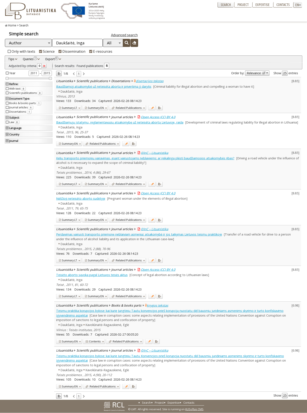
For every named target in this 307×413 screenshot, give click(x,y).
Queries (30, 59)
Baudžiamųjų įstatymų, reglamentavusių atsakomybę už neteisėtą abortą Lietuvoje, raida (119, 122)
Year (12, 73)
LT (68, 108)
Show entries (285, 73)
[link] (73, 74)
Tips (11, 59)
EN (94, 108)
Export (51, 59)
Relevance (256, 73)
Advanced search (124, 35)
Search (226, 5)
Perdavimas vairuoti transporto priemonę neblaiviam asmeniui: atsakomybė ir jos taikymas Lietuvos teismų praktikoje (139, 234)
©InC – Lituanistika (154, 153)
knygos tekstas (157, 305)
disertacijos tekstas (150, 81)
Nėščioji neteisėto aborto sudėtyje (80, 198)
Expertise (262, 5)
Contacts (283, 5)
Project (243, 5)
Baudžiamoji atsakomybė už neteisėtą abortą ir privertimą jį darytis (103, 86)
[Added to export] (159, 107)
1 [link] (79, 74)
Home (12, 25)
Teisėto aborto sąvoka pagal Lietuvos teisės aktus (92, 275)
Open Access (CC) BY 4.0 (158, 117)
